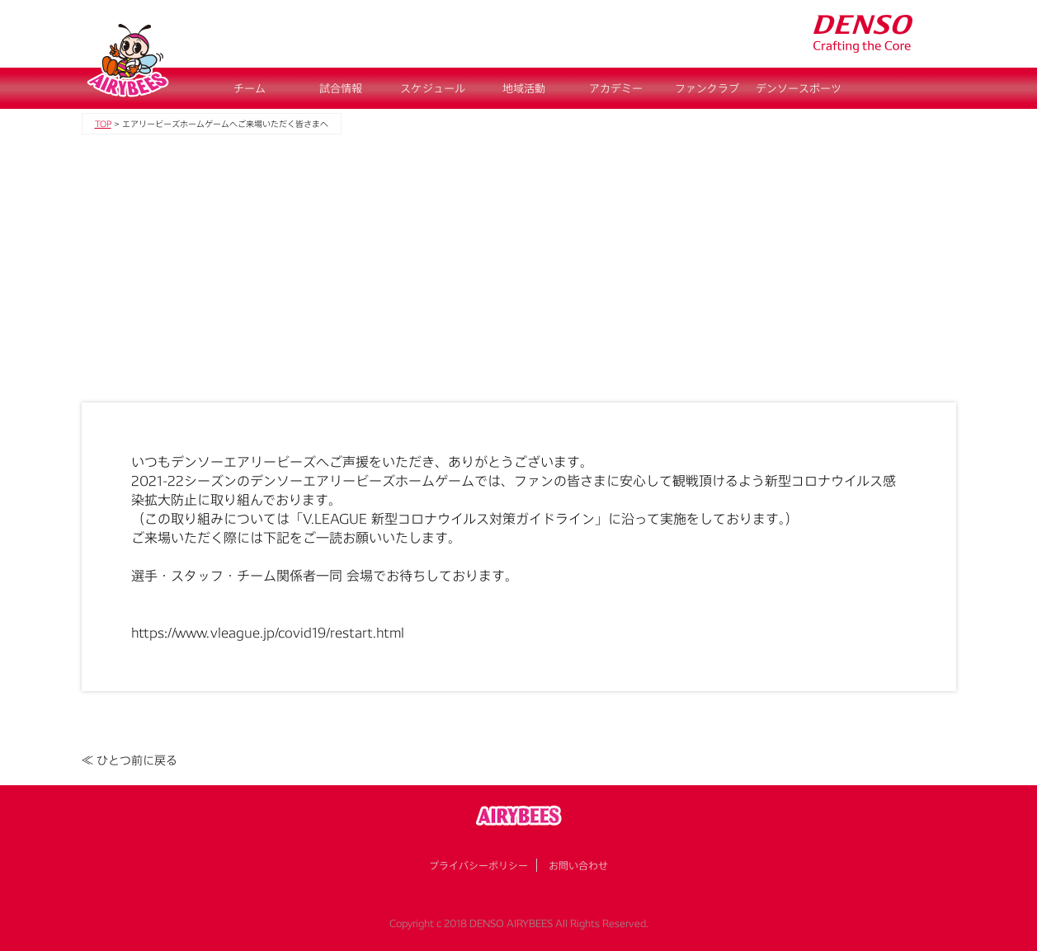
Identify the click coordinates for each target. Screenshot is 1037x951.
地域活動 (523, 88)
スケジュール (432, 88)
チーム (249, 88)
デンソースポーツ (798, 88)
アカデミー (616, 88)
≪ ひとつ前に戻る (129, 760)
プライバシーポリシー (478, 865)
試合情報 (340, 88)
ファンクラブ (707, 88)
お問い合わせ (578, 865)
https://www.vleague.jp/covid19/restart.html (267, 632)
